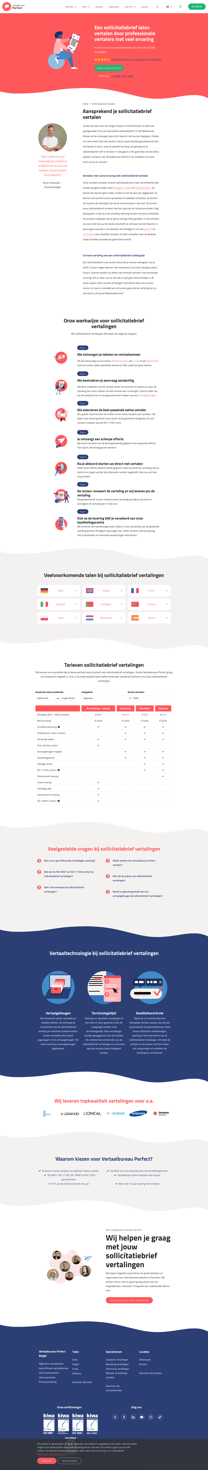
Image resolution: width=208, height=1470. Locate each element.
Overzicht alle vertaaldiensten (114, 1388)
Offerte (197, 6)
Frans (75, 1369)
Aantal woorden (136, 692)
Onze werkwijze (47, 1377)
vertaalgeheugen (147, 395)
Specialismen (114, 1352)
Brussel (143, 1364)
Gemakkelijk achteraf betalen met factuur (139, 1175)
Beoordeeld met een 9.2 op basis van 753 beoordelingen (128, 59)
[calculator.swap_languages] (58, 698)
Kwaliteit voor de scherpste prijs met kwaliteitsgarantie (139, 1171)
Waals (128, 188)
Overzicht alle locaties (150, 1373)
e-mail (136, 361)
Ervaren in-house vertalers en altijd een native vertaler (70, 1171)
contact (144, 6)
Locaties (144, 1352)
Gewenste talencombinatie (49, 692)
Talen (75, 1352)
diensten (69, 6)
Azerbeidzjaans (143, 188)
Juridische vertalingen (117, 1359)
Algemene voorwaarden (51, 1364)
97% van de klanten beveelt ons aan (70, 1184)
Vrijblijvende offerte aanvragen (129, 1300)
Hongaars (119, 188)
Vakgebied (86, 692)
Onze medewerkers (49, 1373)
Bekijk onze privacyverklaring (51, 1454)
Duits (75, 1359)
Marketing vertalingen (117, 1364)
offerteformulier (119, 361)
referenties (114, 6)
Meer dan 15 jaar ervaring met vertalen (139, 1184)
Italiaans (76, 1373)
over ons (129, 6)
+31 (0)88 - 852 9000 (121, 76)
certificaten (89, 234)
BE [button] (167, 6)
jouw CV (148, 229)
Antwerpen (145, 1359)
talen (84, 6)
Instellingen (69, 1460)
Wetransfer (153, 361)
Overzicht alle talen (82, 1382)
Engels (75, 1364)
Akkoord (47, 1460)
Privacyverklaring (48, 1382)
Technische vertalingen (117, 1369)
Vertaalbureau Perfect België (52, 1353)
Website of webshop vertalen (116, 1375)
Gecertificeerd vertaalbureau (53, 1368)
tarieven (99, 6)
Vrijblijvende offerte (109, 68)
